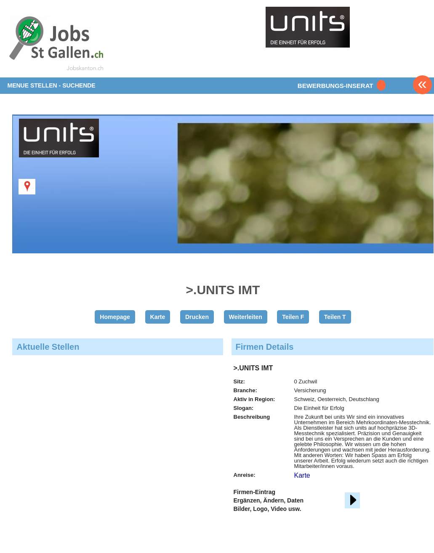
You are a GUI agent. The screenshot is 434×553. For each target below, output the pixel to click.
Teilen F (293, 317)
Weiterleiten (245, 317)
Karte (157, 317)
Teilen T (335, 317)
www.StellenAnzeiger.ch (56, 43)
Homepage (115, 317)
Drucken (197, 317)
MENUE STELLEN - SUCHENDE (51, 85)
